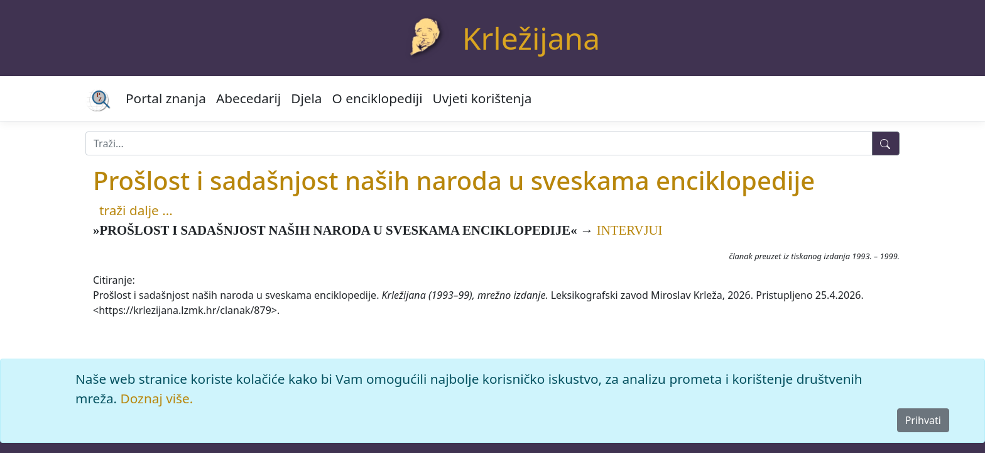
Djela (306, 98)
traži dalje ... (136, 210)
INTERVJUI (630, 230)
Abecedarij (248, 98)
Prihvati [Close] (923, 420)
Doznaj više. (157, 398)
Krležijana (531, 38)
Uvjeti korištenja (482, 98)
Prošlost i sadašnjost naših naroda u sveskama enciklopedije (454, 180)
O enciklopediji (377, 98)
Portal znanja (166, 98)
